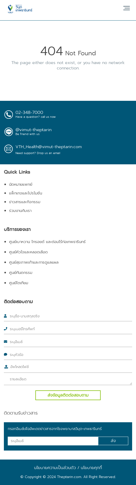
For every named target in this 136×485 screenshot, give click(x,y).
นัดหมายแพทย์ (20, 184)
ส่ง (113, 441)
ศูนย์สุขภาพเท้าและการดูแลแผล (34, 262)
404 (51, 51)
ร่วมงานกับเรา (20, 210)
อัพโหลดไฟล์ (19, 366)
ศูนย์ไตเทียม (18, 283)
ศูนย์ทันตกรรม (20, 272)
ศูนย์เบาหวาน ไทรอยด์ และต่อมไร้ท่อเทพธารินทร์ (47, 242)
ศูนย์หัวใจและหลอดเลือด (28, 252)
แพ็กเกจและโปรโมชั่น (25, 193)
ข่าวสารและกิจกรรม (24, 202)
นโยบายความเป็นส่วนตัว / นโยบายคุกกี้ (68, 468)
